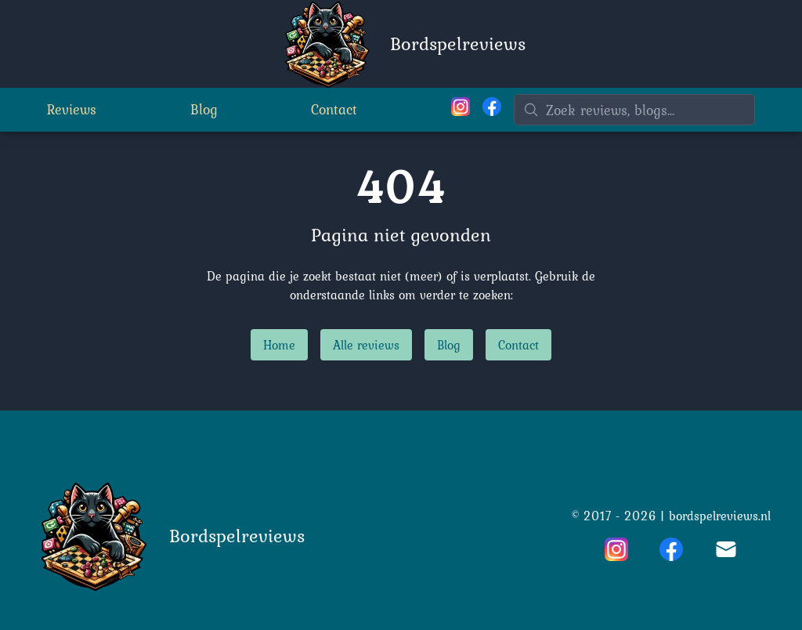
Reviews (71, 109)
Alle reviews (366, 344)
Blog (204, 109)
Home (279, 344)
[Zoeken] (634, 109)
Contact (334, 109)
